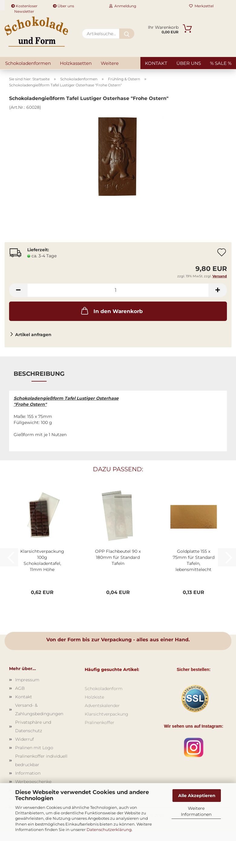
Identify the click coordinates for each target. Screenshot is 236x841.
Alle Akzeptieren (196, 795)
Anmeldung (122, 6)
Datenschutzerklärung (109, 829)
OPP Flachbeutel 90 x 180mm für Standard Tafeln (118, 557)
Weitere (110, 63)
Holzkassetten (76, 63)
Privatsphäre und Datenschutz (33, 726)
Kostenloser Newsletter (24, 7)
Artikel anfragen (33, 334)
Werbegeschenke (33, 781)
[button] (18, 290)
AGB (20, 688)
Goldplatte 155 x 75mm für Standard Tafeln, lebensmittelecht (194, 560)
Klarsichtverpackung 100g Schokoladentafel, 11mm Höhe (42, 560)
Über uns (63, 6)
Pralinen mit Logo (34, 747)
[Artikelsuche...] (126, 33)
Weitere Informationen (196, 811)
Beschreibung (39, 373)
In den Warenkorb (111, 310)
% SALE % (220, 63)
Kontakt (156, 63)
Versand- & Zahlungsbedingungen (39, 709)
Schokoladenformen (28, 63)
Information (28, 773)
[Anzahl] (118, 290)
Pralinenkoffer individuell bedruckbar (41, 760)
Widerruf (24, 739)
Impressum (27, 679)
